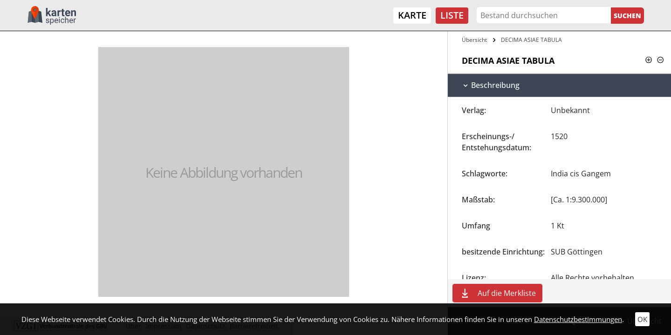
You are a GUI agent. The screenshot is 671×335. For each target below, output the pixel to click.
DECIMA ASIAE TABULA (531, 40)
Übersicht (474, 40)
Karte (412, 15)
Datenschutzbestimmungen (578, 319)
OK (642, 319)
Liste (452, 15)
